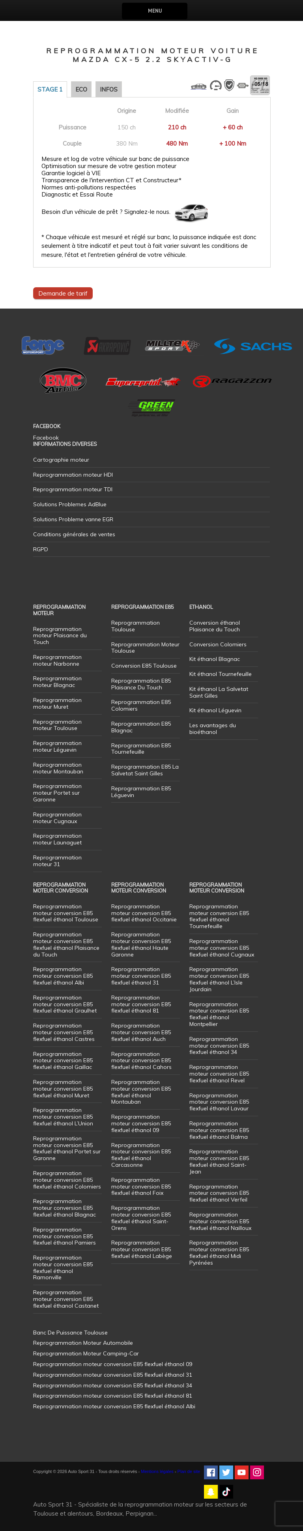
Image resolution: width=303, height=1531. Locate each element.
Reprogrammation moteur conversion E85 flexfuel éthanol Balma (219, 1130)
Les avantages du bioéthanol (212, 729)
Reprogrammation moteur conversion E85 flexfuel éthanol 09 (141, 1123)
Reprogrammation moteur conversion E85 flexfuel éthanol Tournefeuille (219, 916)
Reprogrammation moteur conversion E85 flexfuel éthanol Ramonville (63, 1267)
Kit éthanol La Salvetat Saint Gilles (218, 692)
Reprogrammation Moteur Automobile (83, 1342)
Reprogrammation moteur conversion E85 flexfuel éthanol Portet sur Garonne (67, 1148)
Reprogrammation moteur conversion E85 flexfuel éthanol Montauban (141, 1091)
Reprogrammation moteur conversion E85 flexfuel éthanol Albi (63, 976)
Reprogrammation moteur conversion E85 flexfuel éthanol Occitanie (144, 913)
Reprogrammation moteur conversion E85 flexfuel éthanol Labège (141, 1249)
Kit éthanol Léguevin (215, 710)
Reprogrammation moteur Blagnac (57, 682)
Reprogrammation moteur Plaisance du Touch (60, 635)
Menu (155, 10)
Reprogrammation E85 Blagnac (141, 727)
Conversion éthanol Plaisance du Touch (214, 626)
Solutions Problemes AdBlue (70, 504)
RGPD (40, 549)
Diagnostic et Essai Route (77, 194)
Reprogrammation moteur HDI (73, 474)
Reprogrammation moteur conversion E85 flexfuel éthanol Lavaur (219, 1102)
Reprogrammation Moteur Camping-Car (86, 1353)
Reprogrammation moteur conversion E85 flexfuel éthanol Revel (219, 1073)
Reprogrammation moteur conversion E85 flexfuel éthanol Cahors (141, 1060)
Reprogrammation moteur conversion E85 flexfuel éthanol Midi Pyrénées (219, 1252)
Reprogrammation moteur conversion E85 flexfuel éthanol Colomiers (67, 1180)
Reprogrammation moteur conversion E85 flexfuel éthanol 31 (141, 976)
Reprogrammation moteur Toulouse (57, 725)
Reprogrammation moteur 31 (57, 861)
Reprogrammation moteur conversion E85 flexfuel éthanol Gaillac (63, 1060)
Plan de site (189, 1471)
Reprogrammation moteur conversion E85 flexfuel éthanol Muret (63, 1088)
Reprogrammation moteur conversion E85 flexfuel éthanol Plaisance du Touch (66, 944)
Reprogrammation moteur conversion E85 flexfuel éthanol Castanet (66, 1299)
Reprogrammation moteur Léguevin (57, 746)
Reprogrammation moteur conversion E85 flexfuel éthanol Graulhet (65, 1004)
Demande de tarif (63, 293)
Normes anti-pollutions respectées (88, 187)
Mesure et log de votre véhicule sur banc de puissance (115, 159)
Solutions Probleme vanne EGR (73, 519)
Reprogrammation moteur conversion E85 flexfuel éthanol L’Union (63, 1116)
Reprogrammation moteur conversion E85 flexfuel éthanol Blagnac (64, 1208)
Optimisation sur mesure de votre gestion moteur (108, 166)
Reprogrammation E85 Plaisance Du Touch (141, 684)
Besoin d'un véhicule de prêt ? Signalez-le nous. (105, 211)
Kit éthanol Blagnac (214, 659)
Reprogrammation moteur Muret (57, 703)
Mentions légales (157, 1471)
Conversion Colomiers (218, 644)
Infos (109, 89)
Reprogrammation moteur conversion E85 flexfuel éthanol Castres (64, 1032)
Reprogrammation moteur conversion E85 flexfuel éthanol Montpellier (219, 1014)
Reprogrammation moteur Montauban (58, 768)
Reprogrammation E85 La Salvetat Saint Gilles (145, 770)
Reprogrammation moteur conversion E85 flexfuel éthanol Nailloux (220, 1221)
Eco (81, 89)
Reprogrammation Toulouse (135, 626)
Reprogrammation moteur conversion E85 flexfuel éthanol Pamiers (64, 1236)
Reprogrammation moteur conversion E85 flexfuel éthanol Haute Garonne (141, 944)
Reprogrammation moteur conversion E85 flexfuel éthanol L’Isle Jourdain (219, 979)
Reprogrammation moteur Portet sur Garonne (57, 792)
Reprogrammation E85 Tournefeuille (141, 749)
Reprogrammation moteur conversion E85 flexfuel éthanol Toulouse (65, 913)
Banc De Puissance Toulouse (70, 1332)
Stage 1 (50, 89)
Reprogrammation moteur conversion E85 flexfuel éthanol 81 (141, 1004)
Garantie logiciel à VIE (71, 173)
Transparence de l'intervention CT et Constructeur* (111, 180)
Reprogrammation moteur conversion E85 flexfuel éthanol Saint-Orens (141, 1217)
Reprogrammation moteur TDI (72, 489)
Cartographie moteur (61, 459)
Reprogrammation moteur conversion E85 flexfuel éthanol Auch (141, 1032)
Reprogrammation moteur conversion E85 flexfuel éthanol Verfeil (219, 1193)
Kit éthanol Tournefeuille (220, 674)
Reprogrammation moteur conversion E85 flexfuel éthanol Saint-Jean (219, 1161)
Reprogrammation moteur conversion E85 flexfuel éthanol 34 (219, 1045)
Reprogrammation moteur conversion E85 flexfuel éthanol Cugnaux (221, 948)
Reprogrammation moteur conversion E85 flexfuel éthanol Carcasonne (141, 1155)
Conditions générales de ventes (74, 534)
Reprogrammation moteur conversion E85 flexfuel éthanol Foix (141, 1186)
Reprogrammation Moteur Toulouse (145, 648)
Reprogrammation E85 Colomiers (141, 705)
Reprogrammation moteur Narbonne (57, 660)
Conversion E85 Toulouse (144, 665)
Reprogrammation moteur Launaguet (57, 839)
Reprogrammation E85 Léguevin (141, 792)
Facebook (46, 437)
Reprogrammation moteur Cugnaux (57, 818)
